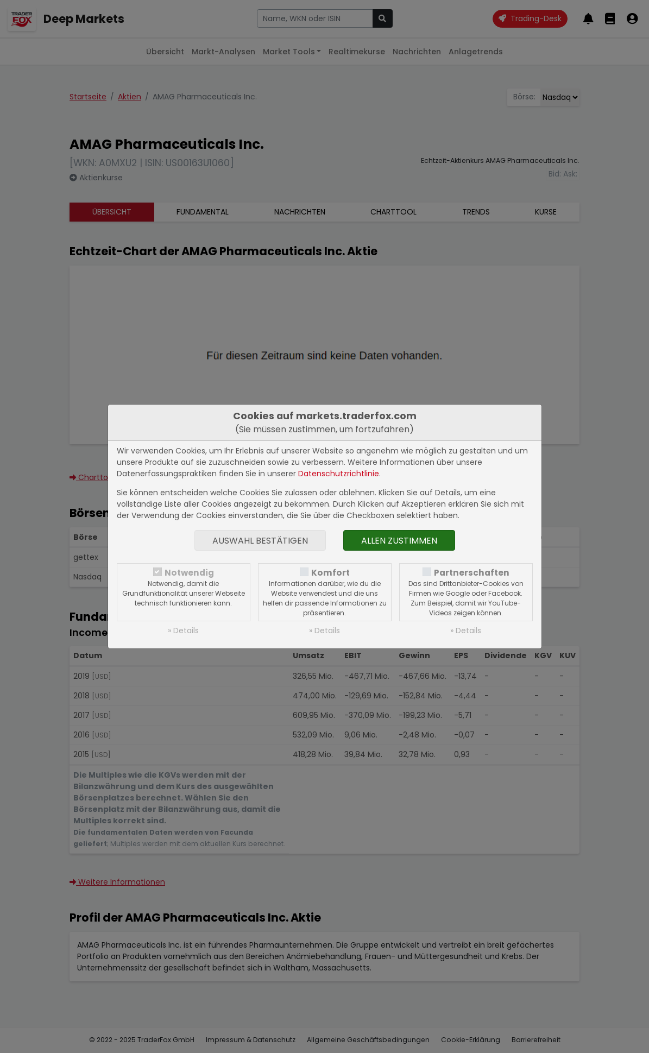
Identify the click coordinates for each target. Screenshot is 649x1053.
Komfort (330, 572)
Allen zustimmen (399, 540)
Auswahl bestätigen (260, 540)
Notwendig (189, 572)
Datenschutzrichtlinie (338, 473)
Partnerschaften (471, 572)
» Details (183, 630)
